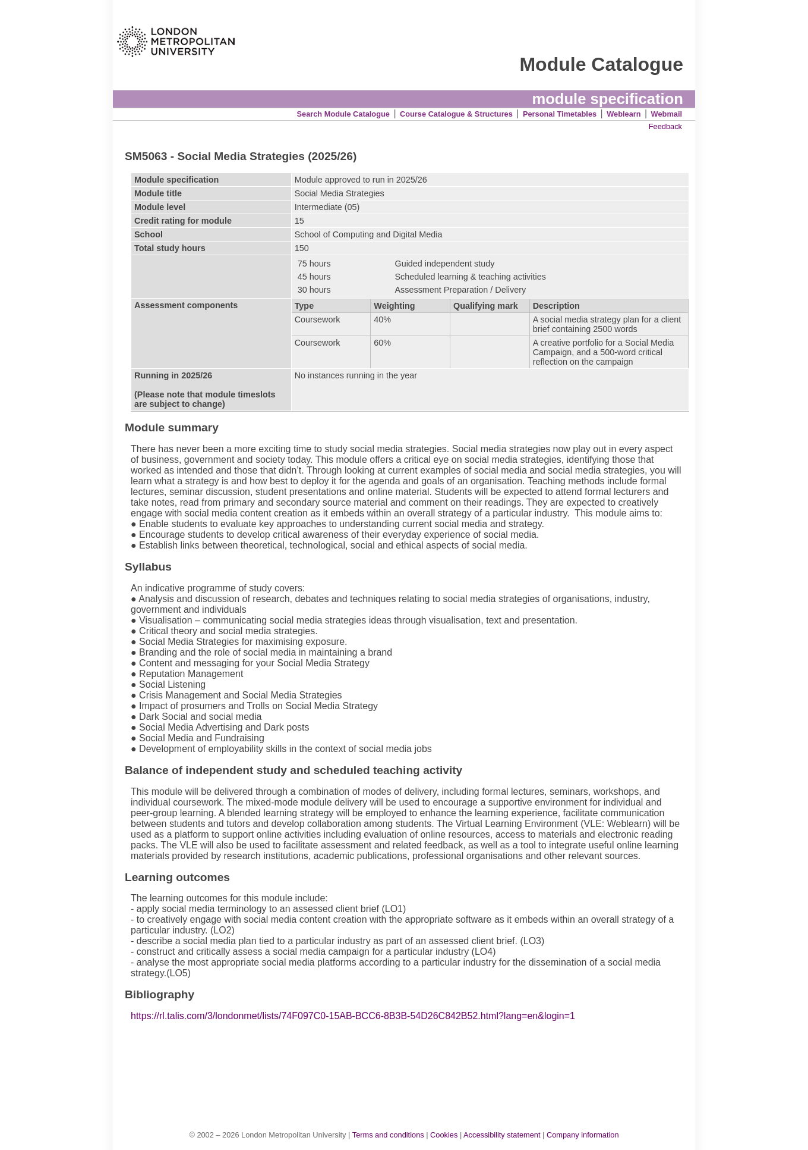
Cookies (443, 1134)
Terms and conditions (388, 1134)
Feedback (665, 126)
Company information (583, 1134)
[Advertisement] (410, 1063)
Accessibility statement (501, 1134)
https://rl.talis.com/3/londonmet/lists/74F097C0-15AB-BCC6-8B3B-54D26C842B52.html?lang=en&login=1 (353, 1016)
